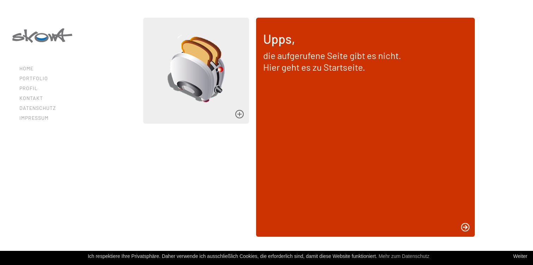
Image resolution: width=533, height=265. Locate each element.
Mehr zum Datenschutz (403, 256)
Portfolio (33, 78)
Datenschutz (37, 108)
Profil (28, 88)
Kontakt (31, 98)
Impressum (34, 118)
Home (26, 68)
